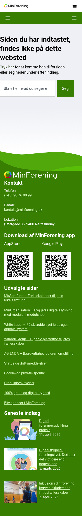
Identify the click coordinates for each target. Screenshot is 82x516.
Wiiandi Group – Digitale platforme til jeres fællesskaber (37, 341)
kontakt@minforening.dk (23, 210)
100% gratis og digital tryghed (27, 393)
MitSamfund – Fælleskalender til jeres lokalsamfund (33, 298)
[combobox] (27, 88)
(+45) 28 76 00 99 (18, 195)
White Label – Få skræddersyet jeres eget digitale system (36, 327)
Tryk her (7, 67)
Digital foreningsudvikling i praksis (54, 425)
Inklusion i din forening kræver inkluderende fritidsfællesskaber (56, 488)
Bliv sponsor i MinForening (24, 403)
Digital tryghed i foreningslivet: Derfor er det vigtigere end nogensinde (57, 457)
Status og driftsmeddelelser (25, 363)
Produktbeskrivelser (19, 383)
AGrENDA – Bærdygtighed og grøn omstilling (38, 353)
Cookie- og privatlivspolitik (24, 373)
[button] (74, 6)
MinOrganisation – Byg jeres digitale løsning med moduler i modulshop (38, 312)
